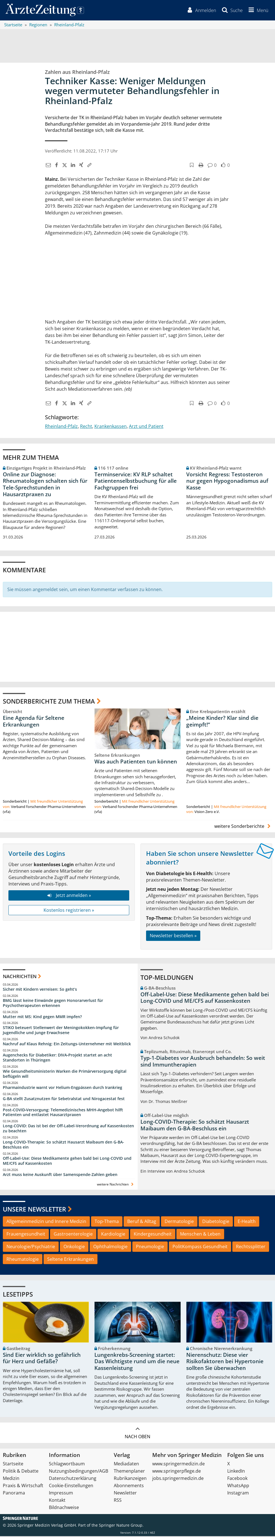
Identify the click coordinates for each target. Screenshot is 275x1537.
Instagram (238, 1494)
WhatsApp (238, 1486)
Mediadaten (126, 1464)
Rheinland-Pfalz (61, 427)
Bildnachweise (64, 1508)
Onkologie (74, 1247)
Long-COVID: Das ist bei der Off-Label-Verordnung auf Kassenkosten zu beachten (68, 1129)
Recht (86, 427)
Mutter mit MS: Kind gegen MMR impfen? (42, 1017)
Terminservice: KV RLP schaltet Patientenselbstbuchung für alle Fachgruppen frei (135, 481)
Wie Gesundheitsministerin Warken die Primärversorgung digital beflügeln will (64, 1074)
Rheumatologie (22, 1260)
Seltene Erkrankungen (70, 1260)
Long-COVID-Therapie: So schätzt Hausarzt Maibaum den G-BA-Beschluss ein (63, 1145)
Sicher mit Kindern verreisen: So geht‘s (40, 989)
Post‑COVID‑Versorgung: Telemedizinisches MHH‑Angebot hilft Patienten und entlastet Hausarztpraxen (63, 1113)
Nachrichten (20, 977)
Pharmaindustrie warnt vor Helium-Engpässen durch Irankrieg (62, 1088)
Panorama (14, 1494)
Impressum (61, 1494)
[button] (257, 10)
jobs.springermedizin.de (178, 1479)
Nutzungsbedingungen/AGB (78, 1472)
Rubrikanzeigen (130, 1479)
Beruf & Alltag (141, 1222)
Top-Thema (107, 1222)
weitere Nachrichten (116, 1185)
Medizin (11, 1479)
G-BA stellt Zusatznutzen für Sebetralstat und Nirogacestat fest (64, 1099)
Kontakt (57, 1501)
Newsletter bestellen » (173, 936)
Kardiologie (113, 1234)
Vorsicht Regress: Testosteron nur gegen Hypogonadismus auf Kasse (227, 481)
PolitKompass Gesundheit (200, 1247)
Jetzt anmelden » (68, 896)
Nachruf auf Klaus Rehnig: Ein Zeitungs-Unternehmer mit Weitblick (67, 1044)
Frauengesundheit (25, 1234)
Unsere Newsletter (34, 1209)
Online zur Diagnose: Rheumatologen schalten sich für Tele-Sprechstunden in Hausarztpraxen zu (45, 484)
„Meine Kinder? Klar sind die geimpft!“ (222, 722)
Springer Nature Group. (121, 1526)
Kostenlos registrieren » (69, 911)
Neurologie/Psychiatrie (30, 1247)
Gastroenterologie (73, 1234)
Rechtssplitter (250, 1247)
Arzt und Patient (146, 427)
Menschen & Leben (200, 1234)
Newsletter (125, 1494)
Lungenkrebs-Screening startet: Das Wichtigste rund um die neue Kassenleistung (136, 1362)
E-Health (247, 1222)
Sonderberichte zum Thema (49, 701)
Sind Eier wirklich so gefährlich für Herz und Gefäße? (42, 1359)
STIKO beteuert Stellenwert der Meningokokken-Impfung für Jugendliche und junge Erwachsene (61, 1031)
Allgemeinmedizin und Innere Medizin (46, 1222)
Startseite (13, 1464)
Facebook (237, 1479)
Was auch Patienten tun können (135, 762)
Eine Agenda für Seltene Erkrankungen (33, 722)
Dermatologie (179, 1222)
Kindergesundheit (153, 1234)
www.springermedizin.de (178, 1464)
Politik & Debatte (20, 1472)
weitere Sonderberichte (243, 827)
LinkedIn (236, 1472)
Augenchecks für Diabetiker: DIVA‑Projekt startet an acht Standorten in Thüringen (57, 1058)
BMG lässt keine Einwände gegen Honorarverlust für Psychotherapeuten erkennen (53, 1003)
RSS (118, 1501)
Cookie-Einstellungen (71, 1486)
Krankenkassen (110, 427)
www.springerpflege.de (176, 1472)
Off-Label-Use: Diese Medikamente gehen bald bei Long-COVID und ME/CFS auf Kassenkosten (67, 1161)
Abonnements (129, 1486)
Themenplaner (129, 1472)
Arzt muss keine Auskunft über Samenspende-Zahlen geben (60, 1175)
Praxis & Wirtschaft (23, 1486)
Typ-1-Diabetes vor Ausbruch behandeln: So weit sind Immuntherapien (202, 1062)
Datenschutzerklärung (72, 1479)
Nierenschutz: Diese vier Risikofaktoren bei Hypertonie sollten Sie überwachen (224, 1362)
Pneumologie (150, 1247)
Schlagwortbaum (67, 1464)
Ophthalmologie (110, 1247)
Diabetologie (215, 1222)
